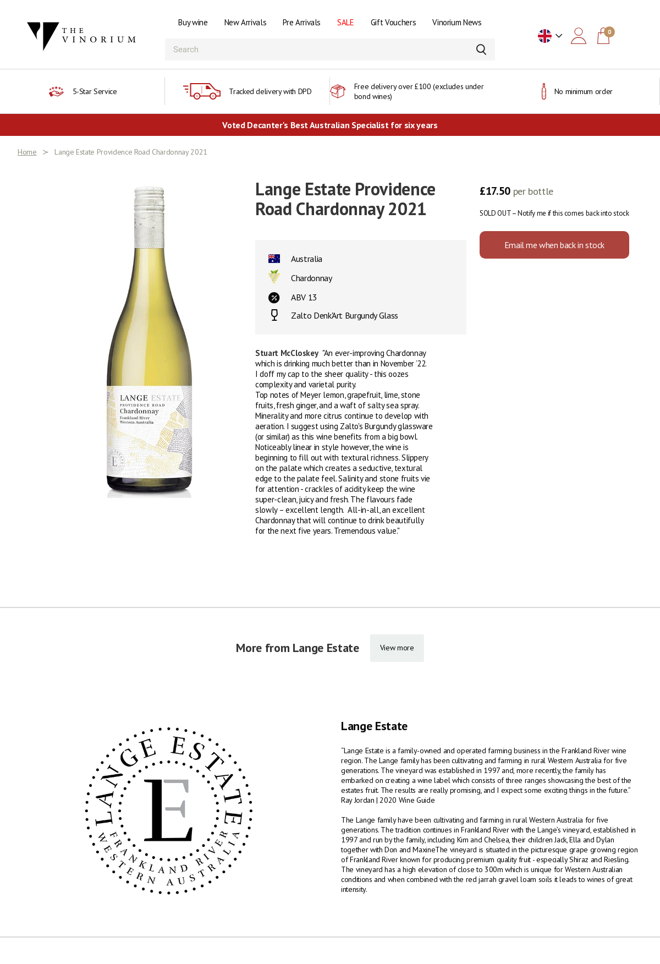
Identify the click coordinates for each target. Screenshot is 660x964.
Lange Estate (374, 725)
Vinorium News (456, 22)
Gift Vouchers (393, 22)
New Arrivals (245, 22)
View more (397, 648)
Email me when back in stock (554, 244)
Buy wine (192, 22)
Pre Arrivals (302, 22)
